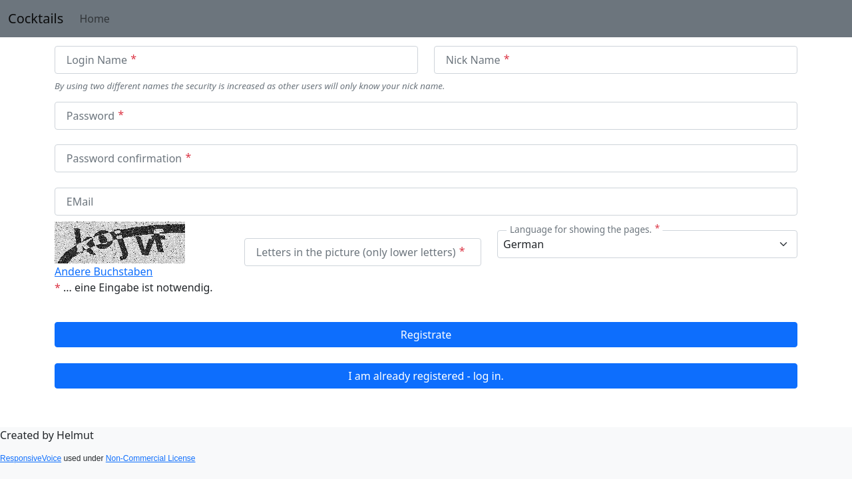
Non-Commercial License (151, 458)
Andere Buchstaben (103, 271)
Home (94, 18)
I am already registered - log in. (426, 376)
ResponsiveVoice (30, 458)
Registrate (426, 334)
